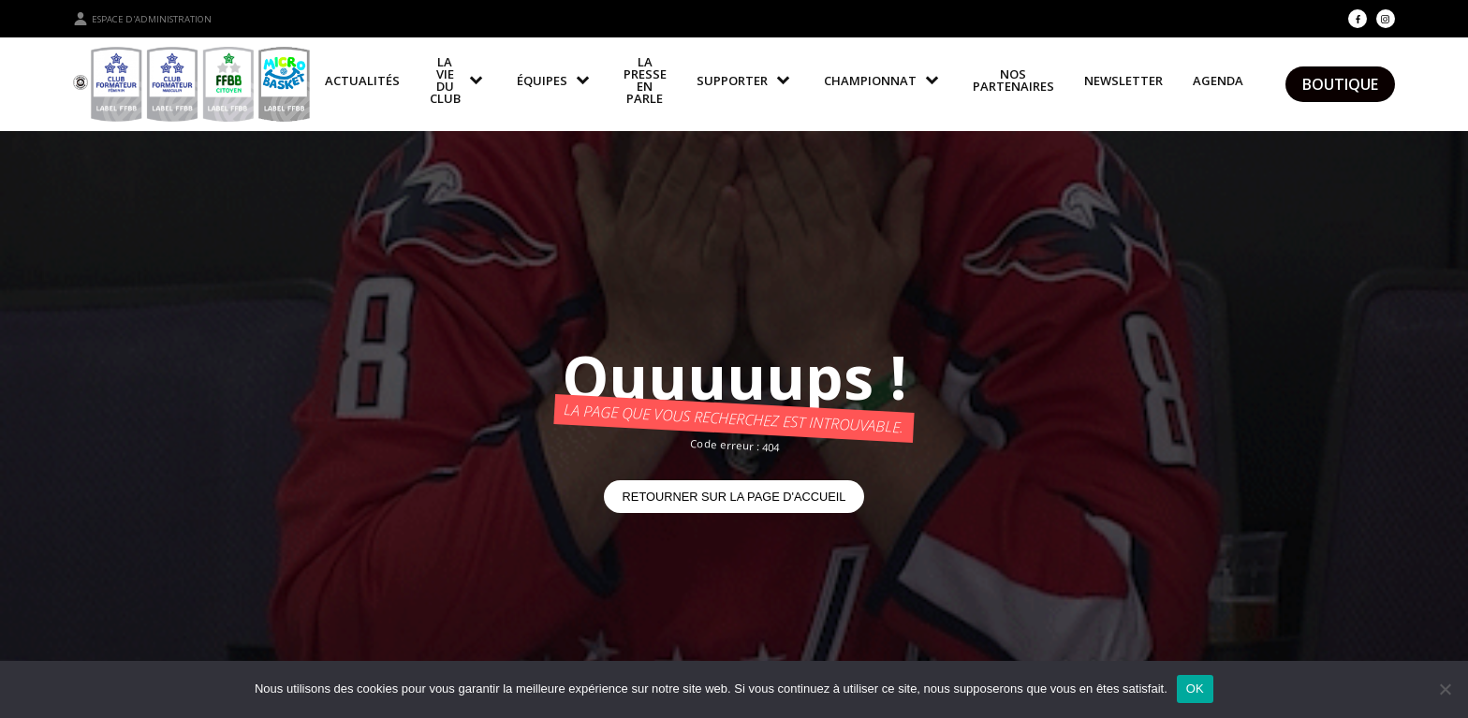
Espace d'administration (142, 18)
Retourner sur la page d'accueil (734, 497)
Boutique (1340, 84)
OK (1195, 688)
